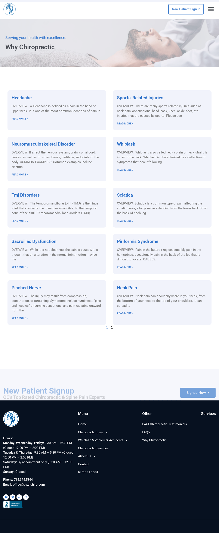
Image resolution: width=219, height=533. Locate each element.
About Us (86, 456)
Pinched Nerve (26, 287)
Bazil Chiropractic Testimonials (164, 424)
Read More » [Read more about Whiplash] (125, 169)
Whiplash (126, 144)
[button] (211, 8)
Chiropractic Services (93, 448)
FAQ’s (146, 432)
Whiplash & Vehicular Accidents (102, 440)
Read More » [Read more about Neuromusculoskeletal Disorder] (20, 174)
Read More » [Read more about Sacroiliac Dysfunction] (20, 267)
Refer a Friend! (88, 472)
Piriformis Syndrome (137, 241)
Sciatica (125, 195)
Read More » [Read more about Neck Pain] (125, 313)
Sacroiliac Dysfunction (34, 241)
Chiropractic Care (92, 432)
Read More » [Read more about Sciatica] (125, 220)
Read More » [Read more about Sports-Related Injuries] (125, 123)
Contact (83, 464)
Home (82, 424)
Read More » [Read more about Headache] (20, 118)
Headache (22, 97)
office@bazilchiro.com (29, 484)
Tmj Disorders (26, 195)
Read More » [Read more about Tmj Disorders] (20, 220)
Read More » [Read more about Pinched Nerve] (20, 318)
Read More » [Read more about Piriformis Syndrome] (125, 267)
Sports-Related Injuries (140, 97)
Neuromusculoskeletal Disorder (43, 144)
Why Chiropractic (154, 440)
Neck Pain (127, 287)
